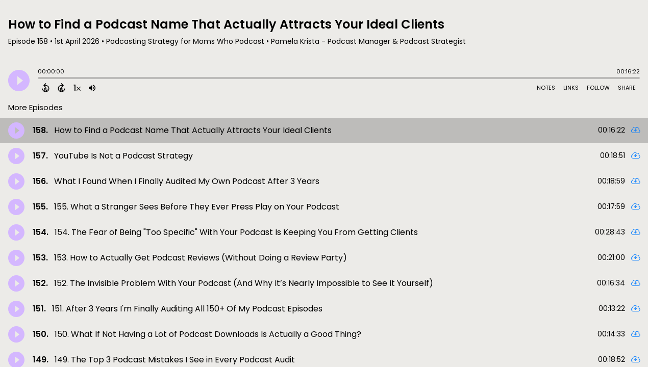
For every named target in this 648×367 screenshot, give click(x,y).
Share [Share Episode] (627, 88)
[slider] (40, 79)
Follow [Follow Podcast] (598, 88)
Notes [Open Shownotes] (546, 88)
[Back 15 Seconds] (46, 88)
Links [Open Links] (571, 88)
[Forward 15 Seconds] (61, 88)
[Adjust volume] (92, 88)
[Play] (19, 80)
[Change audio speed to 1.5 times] (77, 88)
